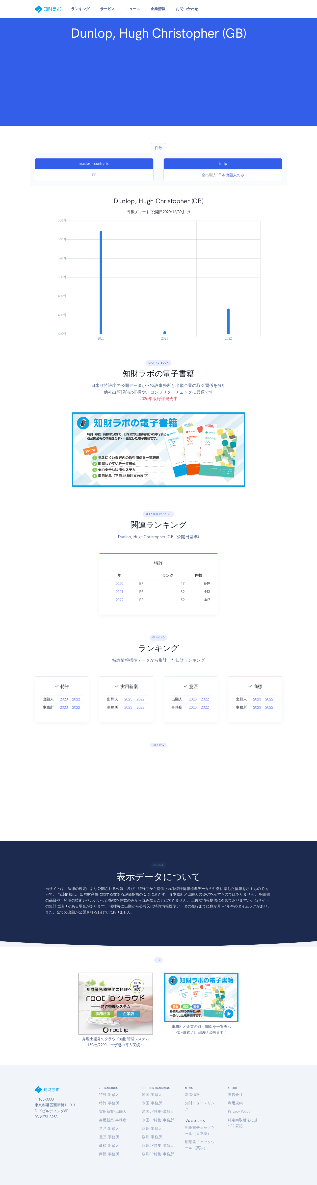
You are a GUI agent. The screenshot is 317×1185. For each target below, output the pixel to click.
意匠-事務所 (109, 1137)
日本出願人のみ (231, 175)
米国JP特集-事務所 (158, 1120)
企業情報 (158, 9)
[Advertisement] (158, 81)
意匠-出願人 (109, 1128)
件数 (158, 148)
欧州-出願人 (152, 1128)
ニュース (132, 9)
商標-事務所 (109, 1154)
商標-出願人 (109, 1145)
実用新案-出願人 (113, 1111)
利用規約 (235, 1103)
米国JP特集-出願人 (158, 1111)
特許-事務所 (109, 1103)
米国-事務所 (152, 1103)
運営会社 (235, 1094)
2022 (119, 608)
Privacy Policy (239, 1111)
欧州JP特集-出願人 (158, 1145)
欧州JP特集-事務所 (158, 1154)
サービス (107, 9)
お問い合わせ (187, 9)
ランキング (80, 9)
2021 (119, 600)
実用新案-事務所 (113, 1120)
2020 (119, 592)
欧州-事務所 (152, 1137)
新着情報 (192, 1094)
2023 (64, 708)
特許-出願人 (109, 1094)
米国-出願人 (152, 1094)
